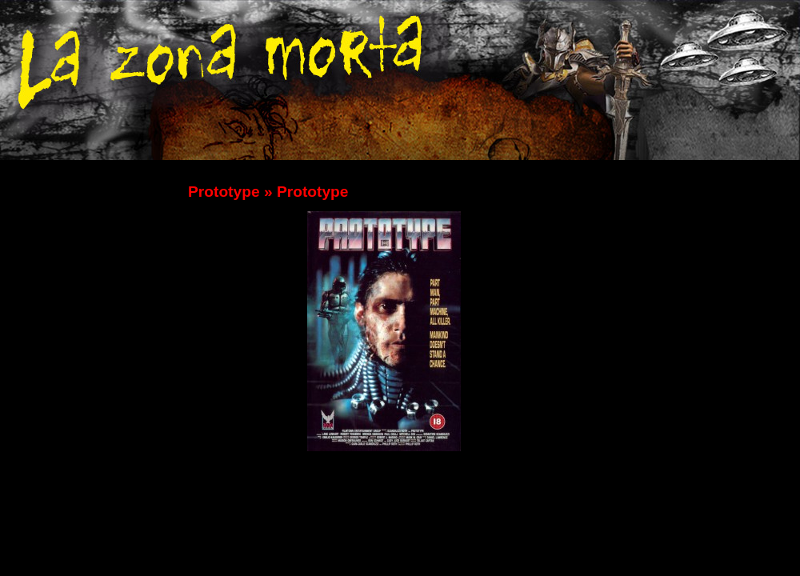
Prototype (224, 191)
